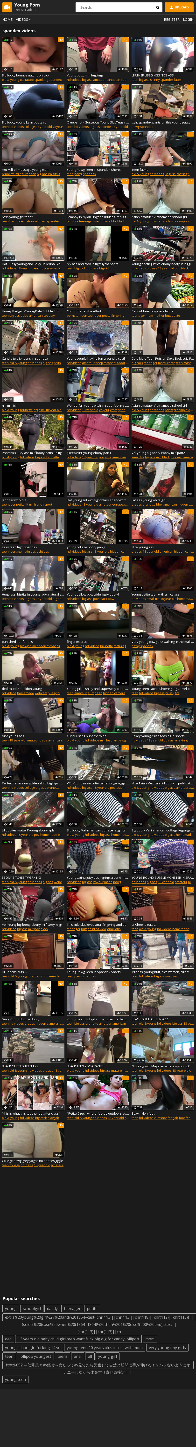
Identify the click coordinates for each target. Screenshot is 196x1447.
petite (106, 315)
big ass (87, 79)
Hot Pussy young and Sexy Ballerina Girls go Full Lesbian (33, 264)
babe (24, 315)
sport (48, 504)
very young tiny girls (167, 1347)
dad (8, 1339)
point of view (97, 929)
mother (159, 315)
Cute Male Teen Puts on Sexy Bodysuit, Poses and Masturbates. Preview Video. (163, 358)
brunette (8, 174)
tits (22, 79)
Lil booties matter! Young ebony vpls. (28, 830)
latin (27, 551)
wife (108, 457)
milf (18, 174)
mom (149, 315)
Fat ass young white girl (149, 500)
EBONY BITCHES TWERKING (21, 877)
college (30, 126)
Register (172, 19)
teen (135, 79)
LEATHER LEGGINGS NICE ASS (153, 75)
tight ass (43, 551)
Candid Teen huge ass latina (152, 311)
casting (181, 174)
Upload (179, 7)
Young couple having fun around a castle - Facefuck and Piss (98, 358)
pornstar (73, 315)
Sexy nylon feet (143, 1113)
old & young (10, 79)
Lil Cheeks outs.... (144, 924)
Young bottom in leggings (85, 75)
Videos (24, 19)
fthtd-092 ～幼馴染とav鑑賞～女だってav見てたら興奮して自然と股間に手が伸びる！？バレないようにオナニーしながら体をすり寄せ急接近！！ (98, 1365)
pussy (52, 693)
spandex (55, 79)
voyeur (58, 126)
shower (64, 174)
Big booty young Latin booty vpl (24, 122)
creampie (181, 221)
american (36, 315)
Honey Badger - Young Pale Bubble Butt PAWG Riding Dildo (33, 311)
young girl (107, 1356)
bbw (159, 504)
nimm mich (9, 405)
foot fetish (186, 1118)
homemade (185, 599)
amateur (99, 79)
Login (188, 19)
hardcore (16, 221)
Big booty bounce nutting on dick (25, 75)
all (90, 1356)
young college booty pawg (86, 547)
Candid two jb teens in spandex (25, 358)
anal (110, 929)
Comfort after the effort (84, 311)
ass (95, 268)
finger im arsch (78, 641)
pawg (136, 126)
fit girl (29, 504)
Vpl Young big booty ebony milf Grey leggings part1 (33, 924)
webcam (41, 693)
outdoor (119, 363)
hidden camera (182, 457)
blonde (106, 126)
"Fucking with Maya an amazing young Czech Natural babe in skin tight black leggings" (163, 1066)
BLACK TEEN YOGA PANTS (85, 1066)
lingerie (170, 174)
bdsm (169, 221)
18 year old (44, 126)
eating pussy (43, 268)
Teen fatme (140, 169)
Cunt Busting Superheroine (86, 736)
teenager (86, 221)
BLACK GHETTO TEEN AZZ (150, 1019)
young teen (15, 1379)
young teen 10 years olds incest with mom (105, 1347)
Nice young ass (143, 547)
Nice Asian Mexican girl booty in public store (163, 783)
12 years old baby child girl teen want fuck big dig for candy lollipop (78, 1339)
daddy (52, 1308)
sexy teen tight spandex (19, 547)
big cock (72, 221)
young (11, 1308)
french (39, 504)
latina (108, 882)
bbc (114, 221)
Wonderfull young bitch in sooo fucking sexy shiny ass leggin (98, 405)
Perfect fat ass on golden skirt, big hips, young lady (33, 783)
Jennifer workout (14, 500)
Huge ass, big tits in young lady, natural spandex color (33, 594)
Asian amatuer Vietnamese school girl (159, 217)
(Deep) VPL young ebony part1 (89, 453)
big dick (104, 268)
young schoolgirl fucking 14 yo (33, 1347)
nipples (40, 221)
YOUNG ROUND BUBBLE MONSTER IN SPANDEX (163, 877)
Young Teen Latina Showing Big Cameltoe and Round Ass (163, 688)
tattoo (29, 79)
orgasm (39, 410)
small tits (138, 457)
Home (7, 19)
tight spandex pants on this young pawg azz (163, 122)
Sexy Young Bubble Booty (20, 1019)
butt (89, 268)
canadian (113, 79)
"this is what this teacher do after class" (31, 1113)
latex (178, 79)
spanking (41, 79)
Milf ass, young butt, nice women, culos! (160, 972)
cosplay (49, 315)
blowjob (26, 646)
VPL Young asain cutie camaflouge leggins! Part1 (98, 783)
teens (62, 1356)
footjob (173, 1118)
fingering (117, 315)
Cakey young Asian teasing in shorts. (158, 736)
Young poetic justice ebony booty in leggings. (163, 264)
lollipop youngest (35, 1356)
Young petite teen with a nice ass (156, 594)
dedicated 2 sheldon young (22, 688)
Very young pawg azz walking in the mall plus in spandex (163, 641)
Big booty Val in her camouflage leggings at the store (98, 830)
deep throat (104, 363)
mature (29, 221)
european (28, 174)
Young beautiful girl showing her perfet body (98, 1019)
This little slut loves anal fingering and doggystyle (98, 924)
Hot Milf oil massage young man (25, 169)
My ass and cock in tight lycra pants (92, 264)
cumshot (160, 1118)
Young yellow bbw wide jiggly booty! (93, 594)
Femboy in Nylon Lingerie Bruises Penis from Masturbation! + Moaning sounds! (98, 217)
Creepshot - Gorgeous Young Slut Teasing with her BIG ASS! (98, 122)
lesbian (59, 268)
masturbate (102, 221)
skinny (155, 79)
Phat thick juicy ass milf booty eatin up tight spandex (33, 453)
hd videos (74, 79)
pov (177, 268)
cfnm (113, 410)
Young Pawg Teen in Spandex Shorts (94, 169)
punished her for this (17, 641)
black (121, 221)
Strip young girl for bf (17, 217)
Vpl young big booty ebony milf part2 (158, 453)
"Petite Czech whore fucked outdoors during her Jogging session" (98, 1113)
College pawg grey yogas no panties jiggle (32, 1161)
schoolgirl (32, 1308)
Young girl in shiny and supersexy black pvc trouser (98, 688)
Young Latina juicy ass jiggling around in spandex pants (98, 877)
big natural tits (47, 174)
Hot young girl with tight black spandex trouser (98, 500)
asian (174, 740)
